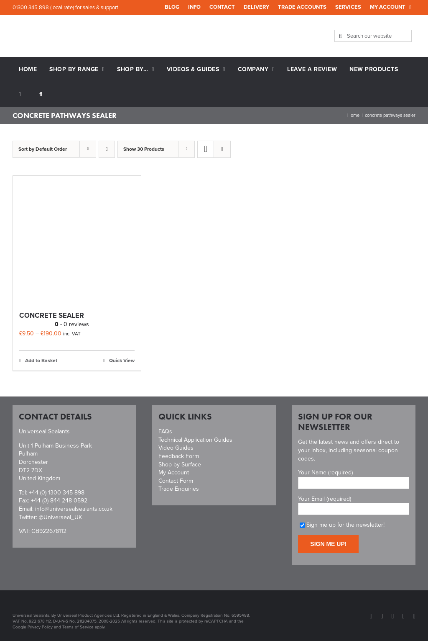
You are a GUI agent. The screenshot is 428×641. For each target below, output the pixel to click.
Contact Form (175, 480)
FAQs (165, 431)
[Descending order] (107, 149)
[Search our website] (373, 36)
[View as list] (222, 149)
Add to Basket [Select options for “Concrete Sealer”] (41, 360)
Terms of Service (78, 627)
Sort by (42, 149)
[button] (41, 94)
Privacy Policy (40, 627)
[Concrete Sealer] (77, 240)
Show (143, 149)
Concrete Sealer (51, 315)
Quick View (122, 360)
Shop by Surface (179, 464)
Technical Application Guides (195, 439)
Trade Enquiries (178, 488)
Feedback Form (178, 456)
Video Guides (176, 447)
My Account (173, 472)
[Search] (340, 36)
